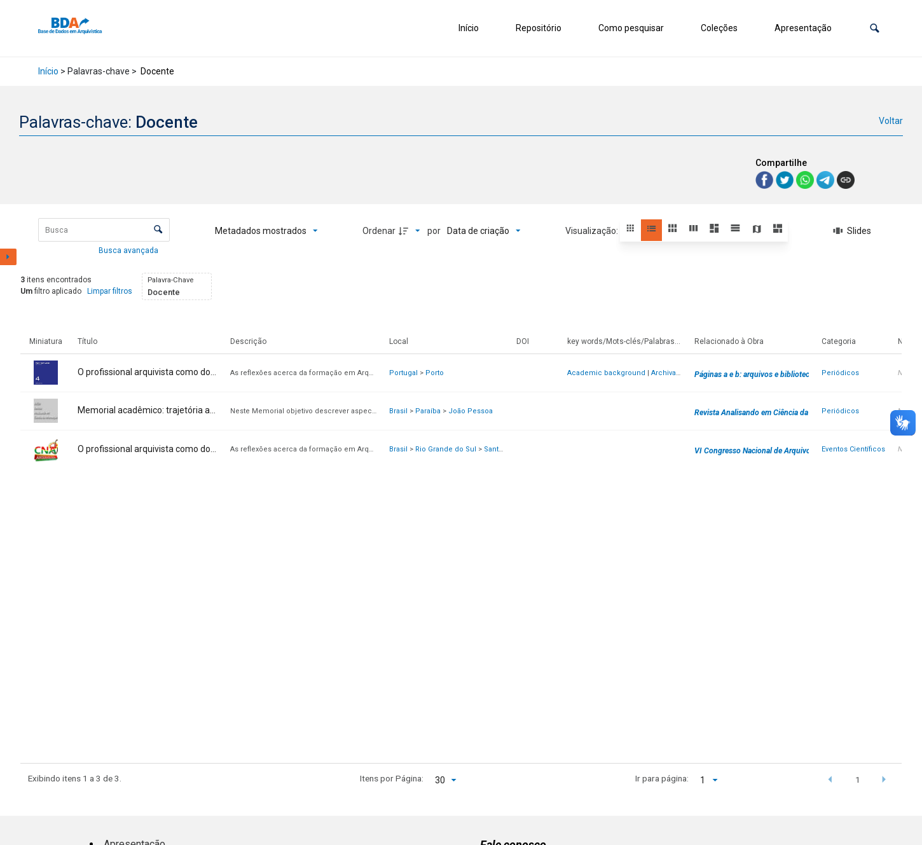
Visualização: (592, 231)
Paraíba (428, 411)
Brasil (398, 411)
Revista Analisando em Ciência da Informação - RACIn (786, 412)
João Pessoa (470, 411)
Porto (434, 373)
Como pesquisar (631, 28)
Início (468, 28)
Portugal (403, 373)
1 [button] (857, 779)
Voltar (891, 121)
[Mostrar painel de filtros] (8, 257)
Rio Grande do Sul (445, 449)
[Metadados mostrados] (266, 230)
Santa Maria (503, 449)
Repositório (538, 28)
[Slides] (852, 230)
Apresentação (803, 28)
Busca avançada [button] (129, 250)
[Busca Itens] (104, 230)
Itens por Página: (391, 778)
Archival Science (679, 373)
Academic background (606, 373)
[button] (874, 28)
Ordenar (379, 231)
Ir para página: (662, 778)
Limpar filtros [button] (109, 291)
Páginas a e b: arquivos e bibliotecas (755, 374)
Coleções (719, 28)
